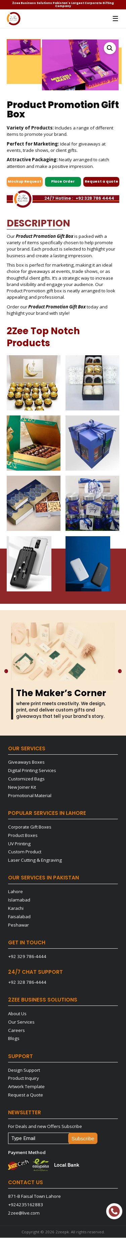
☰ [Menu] (115, 18)
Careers (16, 1031)
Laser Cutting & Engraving (35, 860)
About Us (17, 1014)
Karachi (16, 909)
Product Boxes (23, 836)
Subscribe (83, 1139)
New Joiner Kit (22, 787)
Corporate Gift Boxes (29, 827)
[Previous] (5, 671)
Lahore (15, 892)
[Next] (120, 671)
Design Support (24, 1070)
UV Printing (19, 844)
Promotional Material (29, 796)
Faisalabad (19, 917)
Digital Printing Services (32, 771)
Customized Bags (26, 779)
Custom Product (24, 852)
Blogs (13, 1039)
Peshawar (18, 925)
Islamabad (19, 900)
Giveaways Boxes (26, 762)
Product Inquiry (23, 1078)
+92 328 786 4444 (95, 199)
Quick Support (113, 1211)
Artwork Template (26, 1087)
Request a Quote (25, 1095)
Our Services (21, 1022)
